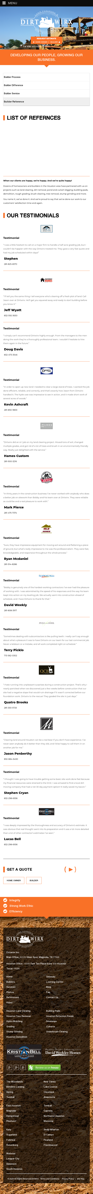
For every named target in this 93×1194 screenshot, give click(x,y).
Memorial (48, 1121)
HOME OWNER (14, 880)
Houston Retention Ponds (60, 1016)
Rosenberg (12, 1145)
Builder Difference (13, 85)
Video (9, 1002)
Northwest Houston (54, 1116)
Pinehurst (11, 1121)
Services (10, 987)
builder (34, 880)
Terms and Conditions (49, 1179)
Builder (55, 42)
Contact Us (52, 997)
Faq (48, 992)
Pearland (48, 1140)
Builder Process (12, 77)
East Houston (13, 1105)
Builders (10, 982)
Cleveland (49, 1092)
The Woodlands (14, 1081)
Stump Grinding (14, 1031)
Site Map (80, 1179)
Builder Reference (14, 101)
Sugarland (11, 1134)
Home (9, 976)
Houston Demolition (16, 1037)
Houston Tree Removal (18, 1016)
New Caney (50, 1081)
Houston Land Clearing (18, 1011)
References (12, 997)
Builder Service (12, 93)
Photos (10, 992)
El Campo (49, 1134)
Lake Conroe (50, 1086)
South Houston (14, 1169)
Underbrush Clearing (57, 1031)
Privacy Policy (68, 1179)
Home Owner (40, 42)
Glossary (50, 976)
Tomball (10, 1097)
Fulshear (10, 1140)
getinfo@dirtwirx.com (57, 46)
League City (12, 1158)
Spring (9, 1092)
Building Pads (53, 1011)
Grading (10, 1026)
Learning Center (54, 982)
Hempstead (12, 1116)
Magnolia (11, 1110)
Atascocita (49, 1097)
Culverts (50, 1026)
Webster (10, 1153)
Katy (8, 1129)
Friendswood (50, 1145)
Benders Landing (15, 1086)
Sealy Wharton (51, 1129)
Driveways (51, 1021)
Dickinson (11, 1163)
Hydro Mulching (14, 1021)
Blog (48, 987)
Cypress (48, 1110)
